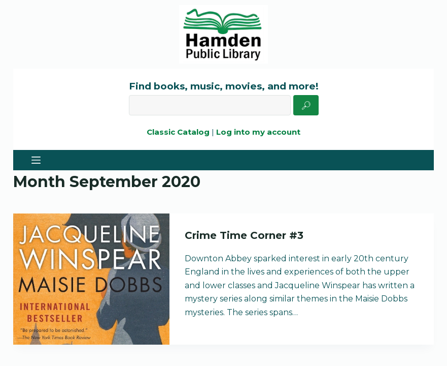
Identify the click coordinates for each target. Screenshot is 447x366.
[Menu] (36, 160)
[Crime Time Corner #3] (91, 279)
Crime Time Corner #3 (244, 235)
